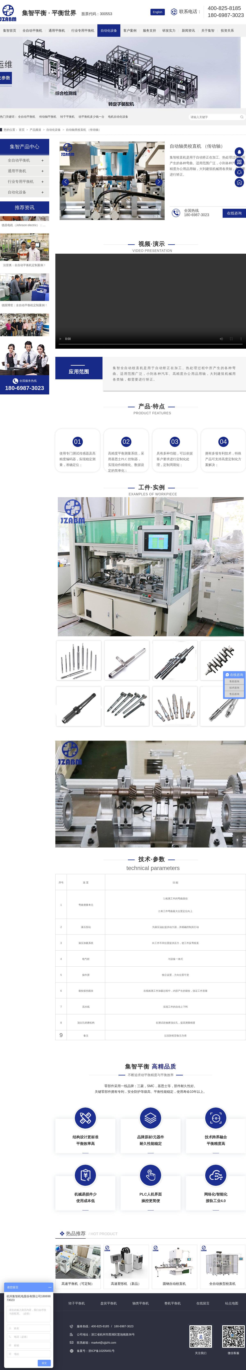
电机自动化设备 (118, 116)
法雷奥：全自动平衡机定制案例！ (24, 267)
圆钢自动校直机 (174, 1283)
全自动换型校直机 (222, 1283)
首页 (22, 129)
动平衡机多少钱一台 (91, 116)
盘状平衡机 (108, 1303)
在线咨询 (234, 213)
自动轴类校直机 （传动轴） (83, 129)
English (157, 12)
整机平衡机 (172, 1303)
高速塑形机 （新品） (126, 1283)
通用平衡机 (57, 30)
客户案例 (130, 30)
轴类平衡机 (140, 1303)
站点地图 (231, 1303)
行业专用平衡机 (82, 30)
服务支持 (149, 30)
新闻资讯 (188, 30)
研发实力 (168, 30)
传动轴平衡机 (47, 116)
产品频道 (36, 129)
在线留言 (203, 1303)
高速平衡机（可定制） (77, 1283)
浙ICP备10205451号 (101, 1350)
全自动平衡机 (32, 30)
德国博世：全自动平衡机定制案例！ (25, 307)
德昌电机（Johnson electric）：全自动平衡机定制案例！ (38, 227)
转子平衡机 (67, 116)
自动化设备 (109, 30)
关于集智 (207, 30)
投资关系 (227, 30)
